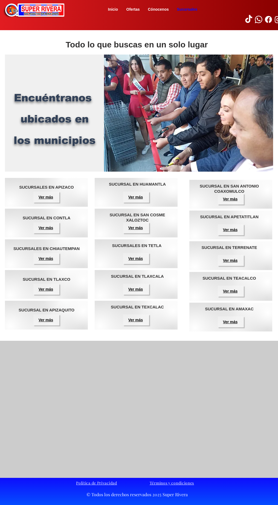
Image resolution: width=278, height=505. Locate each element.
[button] (33, 10)
